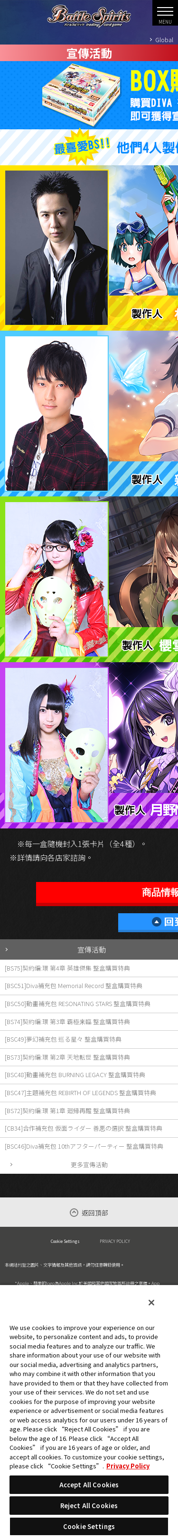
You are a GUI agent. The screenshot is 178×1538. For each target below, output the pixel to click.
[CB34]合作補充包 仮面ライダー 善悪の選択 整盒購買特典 (83, 1128)
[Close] (151, 1302)
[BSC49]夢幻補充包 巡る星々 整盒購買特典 (63, 1038)
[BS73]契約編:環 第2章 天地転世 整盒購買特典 (67, 1056)
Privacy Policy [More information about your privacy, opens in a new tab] (128, 1465)
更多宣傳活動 (89, 1164)
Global (164, 39)
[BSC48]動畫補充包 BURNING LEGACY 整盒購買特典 (75, 1074)
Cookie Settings (65, 1241)
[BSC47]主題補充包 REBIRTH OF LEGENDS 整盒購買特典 (80, 1092)
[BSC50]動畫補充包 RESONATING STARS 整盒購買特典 (77, 1003)
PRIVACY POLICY (115, 1241)
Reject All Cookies (89, 1505)
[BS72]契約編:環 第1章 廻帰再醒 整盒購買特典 (67, 1110)
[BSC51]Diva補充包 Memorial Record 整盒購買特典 (73, 985)
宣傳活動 (91, 949)
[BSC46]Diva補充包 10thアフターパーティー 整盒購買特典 (84, 1146)
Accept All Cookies (89, 1484)
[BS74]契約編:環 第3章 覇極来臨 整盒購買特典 (67, 1021)
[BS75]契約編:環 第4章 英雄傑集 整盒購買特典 (67, 967)
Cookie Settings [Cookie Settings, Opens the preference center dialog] (89, 1526)
